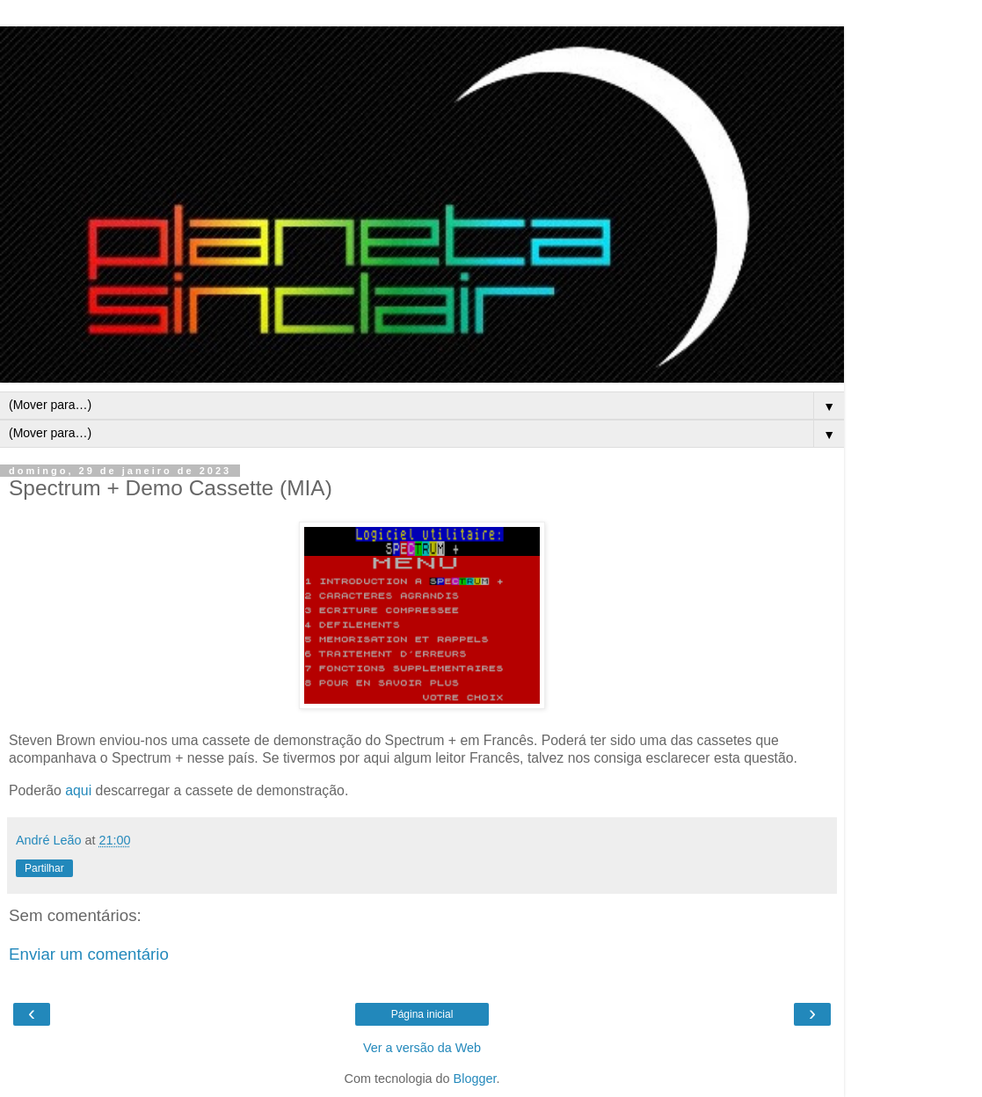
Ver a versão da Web (422, 1048)
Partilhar (44, 868)
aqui (78, 790)
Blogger (475, 1078)
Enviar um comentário (89, 954)
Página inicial (422, 1014)
